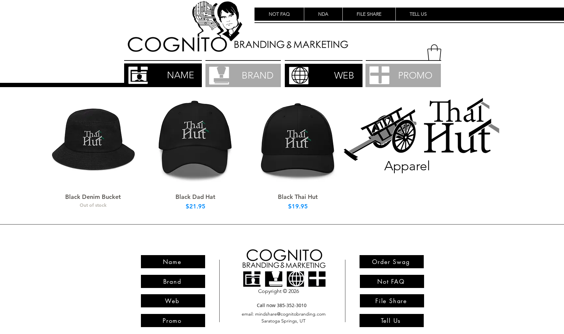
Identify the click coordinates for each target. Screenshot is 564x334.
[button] (434, 52)
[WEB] (324, 75)
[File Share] (392, 300)
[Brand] (173, 281)
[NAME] (163, 75)
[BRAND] (243, 75)
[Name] (173, 261)
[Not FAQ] (392, 281)
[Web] (173, 300)
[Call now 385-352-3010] (282, 305)
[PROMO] (403, 75)
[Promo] (173, 320)
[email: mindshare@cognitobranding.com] (283, 314)
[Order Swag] (392, 261)
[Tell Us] (392, 320)
